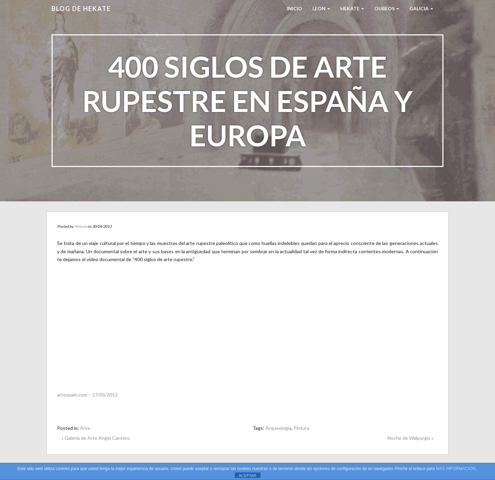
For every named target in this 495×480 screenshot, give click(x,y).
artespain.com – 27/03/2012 (87, 395)
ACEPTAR (247, 475)
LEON (321, 8)
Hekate (80, 226)
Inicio (294, 8)
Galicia (421, 8)
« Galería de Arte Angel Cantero (96, 438)
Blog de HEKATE (81, 8)
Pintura (301, 428)
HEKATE (352, 8)
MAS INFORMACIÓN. (456, 468)
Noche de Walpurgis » (410, 438)
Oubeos (386, 8)
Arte (85, 428)
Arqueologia (278, 428)
